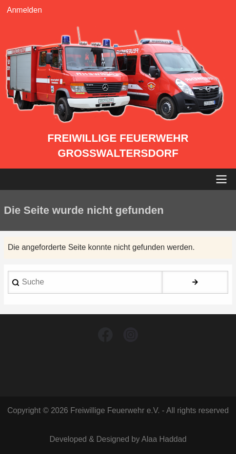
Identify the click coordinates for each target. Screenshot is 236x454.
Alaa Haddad (164, 439)
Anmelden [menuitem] (24, 10)
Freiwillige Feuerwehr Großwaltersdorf (117, 145)
